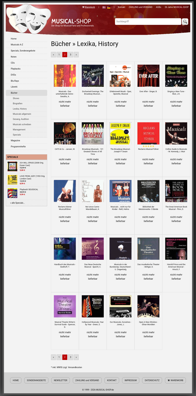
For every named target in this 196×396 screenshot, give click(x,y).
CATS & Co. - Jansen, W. (65, 149)
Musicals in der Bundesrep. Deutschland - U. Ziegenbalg (120, 267)
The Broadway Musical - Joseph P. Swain (120, 150)
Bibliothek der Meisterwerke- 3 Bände (148, 208)
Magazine (15, 140)
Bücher (14, 93)
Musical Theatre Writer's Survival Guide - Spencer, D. (64, 324)
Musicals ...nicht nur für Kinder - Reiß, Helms (120, 208)
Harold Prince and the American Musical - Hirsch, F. (176, 267)
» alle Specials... (17, 203)
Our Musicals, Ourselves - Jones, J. (120, 323)
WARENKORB (175, 380)
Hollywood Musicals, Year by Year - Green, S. (93, 323)
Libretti (14, 87)
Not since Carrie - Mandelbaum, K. (92, 208)
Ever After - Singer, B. (148, 91)
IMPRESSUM (131, 380)
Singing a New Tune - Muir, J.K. (176, 92)
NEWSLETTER (60, 380)
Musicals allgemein (22, 114)
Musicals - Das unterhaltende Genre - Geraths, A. (65, 94)
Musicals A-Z (17, 44)
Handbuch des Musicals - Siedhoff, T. (65, 265)
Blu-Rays (15, 81)
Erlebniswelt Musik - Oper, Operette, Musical (120, 92)
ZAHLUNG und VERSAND (140, 7)
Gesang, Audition (21, 119)
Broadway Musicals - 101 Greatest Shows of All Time (92, 151)
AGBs (158, 7)
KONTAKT (112, 380)
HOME (16, 380)
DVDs (13, 75)
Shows (16, 98)
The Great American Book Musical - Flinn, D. (176, 208)
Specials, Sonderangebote (23, 50)
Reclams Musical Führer (148, 149)
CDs (13, 63)
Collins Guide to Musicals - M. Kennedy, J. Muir (176, 150)
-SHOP (71, 21)
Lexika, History (20, 109)
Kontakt (121, 7)
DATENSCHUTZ (152, 380)
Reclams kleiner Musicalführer (65, 208)
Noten (14, 57)
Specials (17, 135)
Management (19, 129)
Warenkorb (90, 7)
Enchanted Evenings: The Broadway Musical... (92, 92)
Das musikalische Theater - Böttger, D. (148, 265)
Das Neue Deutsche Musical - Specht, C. (92, 265)
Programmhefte (18, 146)
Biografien (17, 103)
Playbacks (15, 69)
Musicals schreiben (22, 124)
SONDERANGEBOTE (36, 380)
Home (14, 38)
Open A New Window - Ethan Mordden (148, 323)
